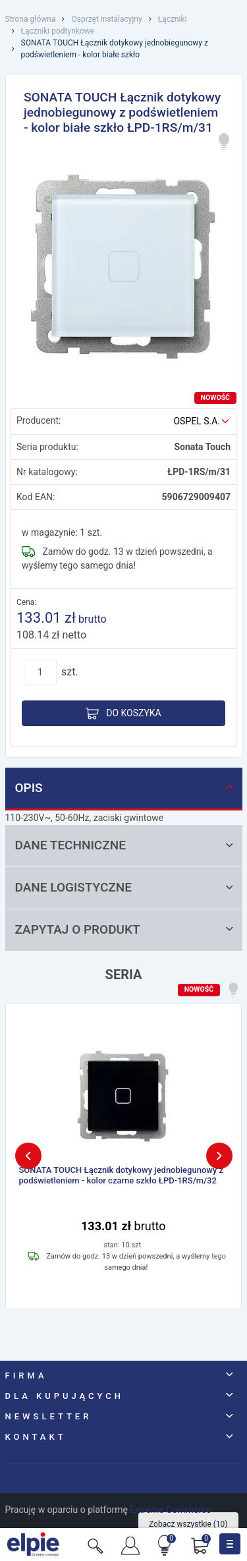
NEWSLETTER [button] (48, 1416)
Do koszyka (123, 714)
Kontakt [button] (36, 1437)
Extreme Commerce (170, 1509)
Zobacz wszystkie (188, 1524)
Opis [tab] (125, 787)
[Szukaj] (95, 1544)
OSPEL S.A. (196, 421)
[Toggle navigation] (229, 1543)
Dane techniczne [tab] (125, 845)
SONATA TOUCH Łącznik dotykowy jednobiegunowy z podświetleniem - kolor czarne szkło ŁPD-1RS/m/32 (121, 1175)
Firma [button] (26, 1375)
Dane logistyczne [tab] (125, 887)
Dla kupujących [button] (64, 1396)
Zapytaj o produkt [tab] (125, 929)
